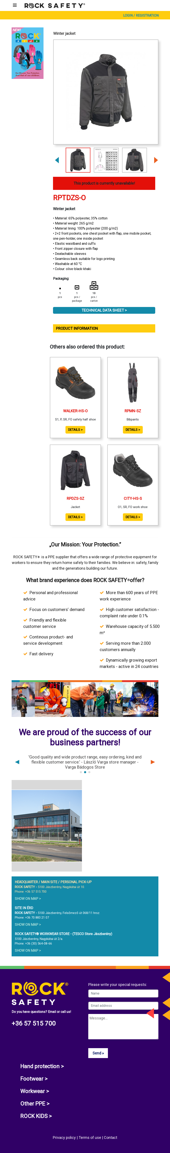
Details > (75, 430)
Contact (110, 1137)
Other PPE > (34, 1103)
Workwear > (34, 1091)
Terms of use (90, 1137)
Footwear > (34, 1079)
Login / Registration (141, 16)
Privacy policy (65, 1137)
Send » (98, 1053)
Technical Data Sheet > (104, 310)
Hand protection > (42, 1066)
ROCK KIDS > (36, 1116)
